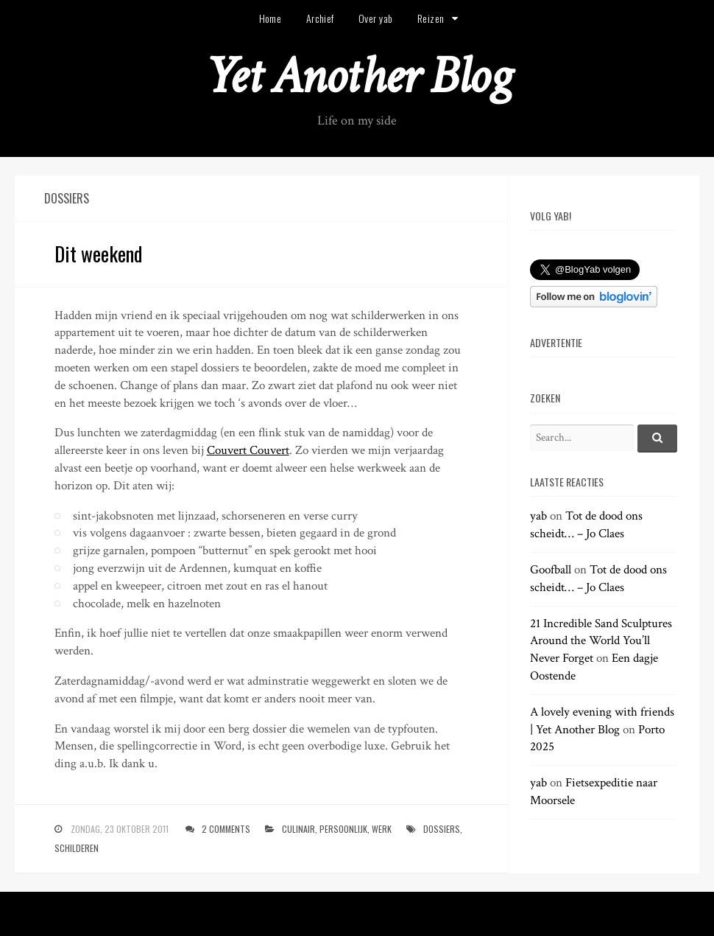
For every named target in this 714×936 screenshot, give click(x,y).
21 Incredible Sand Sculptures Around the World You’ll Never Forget (601, 641)
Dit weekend (98, 253)
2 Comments (226, 829)
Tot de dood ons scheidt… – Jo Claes (586, 525)
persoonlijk (343, 829)
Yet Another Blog (357, 76)
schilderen (76, 848)
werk (382, 829)
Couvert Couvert (248, 450)
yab (538, 516)
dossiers (441, 829)
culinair (298, 829)
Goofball (550, 570)
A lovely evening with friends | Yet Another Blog (602, 721)
